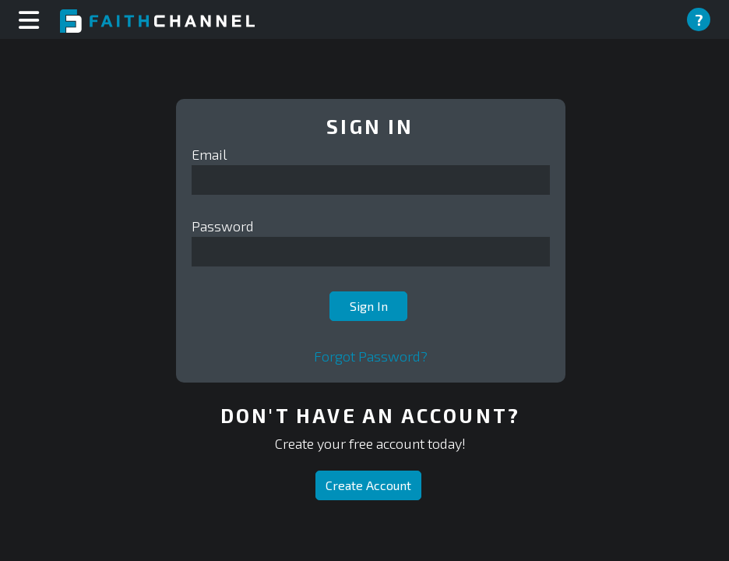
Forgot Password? (371, 356)
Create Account (368, 485)
